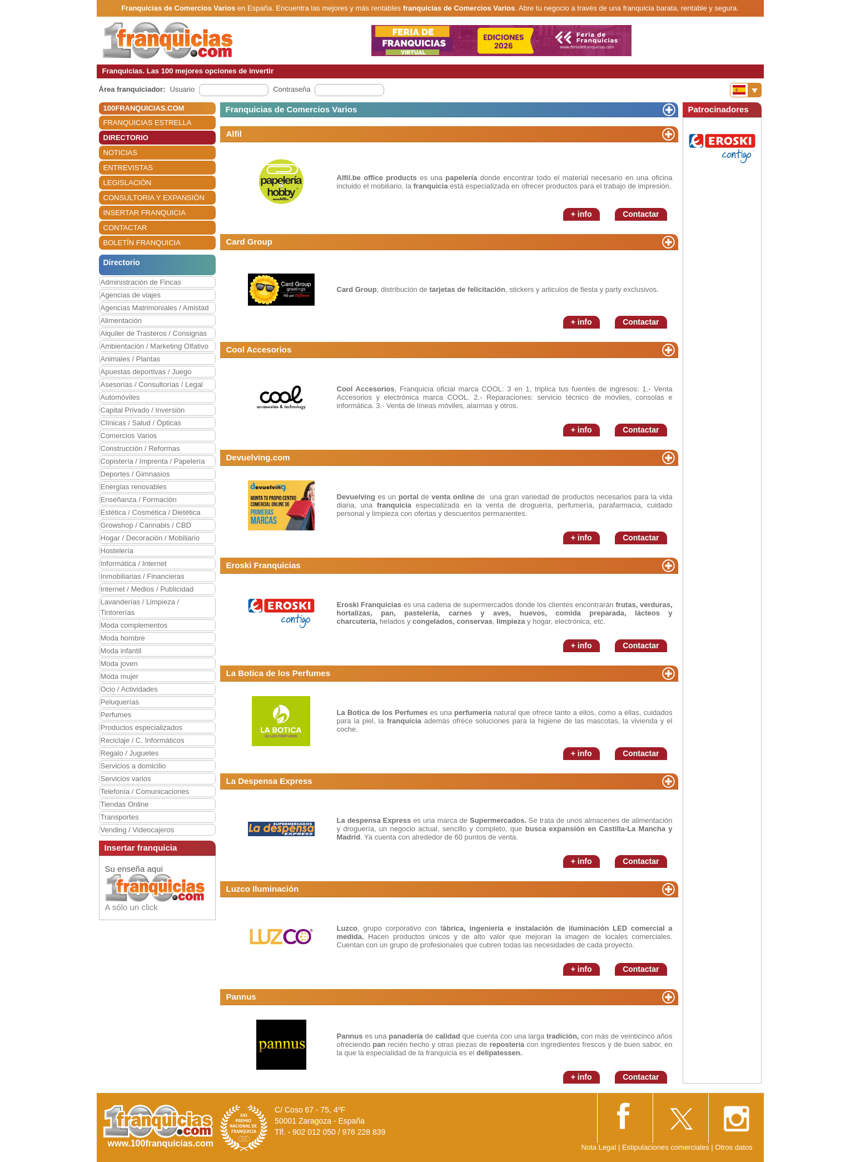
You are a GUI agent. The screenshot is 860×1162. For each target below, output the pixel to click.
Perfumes (116, 715)
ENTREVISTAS (128, 167)
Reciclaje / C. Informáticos (143, 740)
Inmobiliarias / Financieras (143, 576)
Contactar (641, 214)
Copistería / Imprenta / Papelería (153, 461)
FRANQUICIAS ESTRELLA (147, 122)
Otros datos (733, 1147)
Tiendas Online (125, 804)
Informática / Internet (134, 563)
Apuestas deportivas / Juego (146, 372)
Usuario (182, 89)
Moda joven (119, 663)
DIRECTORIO (125, 137)
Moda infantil (121, 651)
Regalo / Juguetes (130, 753)
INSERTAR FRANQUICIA (144, 212)
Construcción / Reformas (140, 448)
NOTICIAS (120, 152)
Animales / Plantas (131, 359)
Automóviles (120, 397)
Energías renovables (134, 487)
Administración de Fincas (141, 282)
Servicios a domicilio (133, 766)
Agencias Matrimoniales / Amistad (155, 308)
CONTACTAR (125, 228)
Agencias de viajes (131, 295)
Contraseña (291, 89)
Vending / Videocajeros (138, 830)
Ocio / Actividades (129, 689)
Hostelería (117, 551)
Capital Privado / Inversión (143, 410)
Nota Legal (598, 1147)
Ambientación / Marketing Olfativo (154, 346)
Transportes (120, 817)
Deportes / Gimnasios (135, 474)
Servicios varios (126, 778)
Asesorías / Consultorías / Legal (152, 384)
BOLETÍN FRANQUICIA (142, 243)
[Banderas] (746, 90)
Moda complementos (134, 625)
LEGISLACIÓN (127, 182)
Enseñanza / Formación (139, 499)
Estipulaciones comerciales (666, 1147)
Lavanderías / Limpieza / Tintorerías (140, 607)
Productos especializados (141, 727)
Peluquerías (120, 702)
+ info (581, 214)
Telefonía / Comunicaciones (145, 791)
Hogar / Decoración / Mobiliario (150, 538)
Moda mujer (120, 676)
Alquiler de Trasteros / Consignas (154, 333)
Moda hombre (123, 638)
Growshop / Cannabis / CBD (146, 525)
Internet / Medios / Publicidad (147, 589)
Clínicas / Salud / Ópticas (141, 423)
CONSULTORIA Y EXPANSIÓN (154, 197)
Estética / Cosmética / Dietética (151, 512)
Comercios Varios (129, 435)
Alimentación (121, 320)
